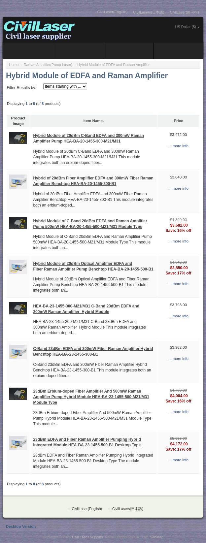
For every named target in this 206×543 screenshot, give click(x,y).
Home (13, 65)
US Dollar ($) (185, 27)
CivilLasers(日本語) (148, 12)
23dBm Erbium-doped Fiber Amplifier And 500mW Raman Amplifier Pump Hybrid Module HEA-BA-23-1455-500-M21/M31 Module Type (91, 397)
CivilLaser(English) (112, 12)
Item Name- (94, 121)
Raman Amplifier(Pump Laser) (48, 65)
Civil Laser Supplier (87, 537)
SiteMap (156, 537)
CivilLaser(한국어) (184, 12)
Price (178, 121)
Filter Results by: (21, 87)
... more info (178, 146)
